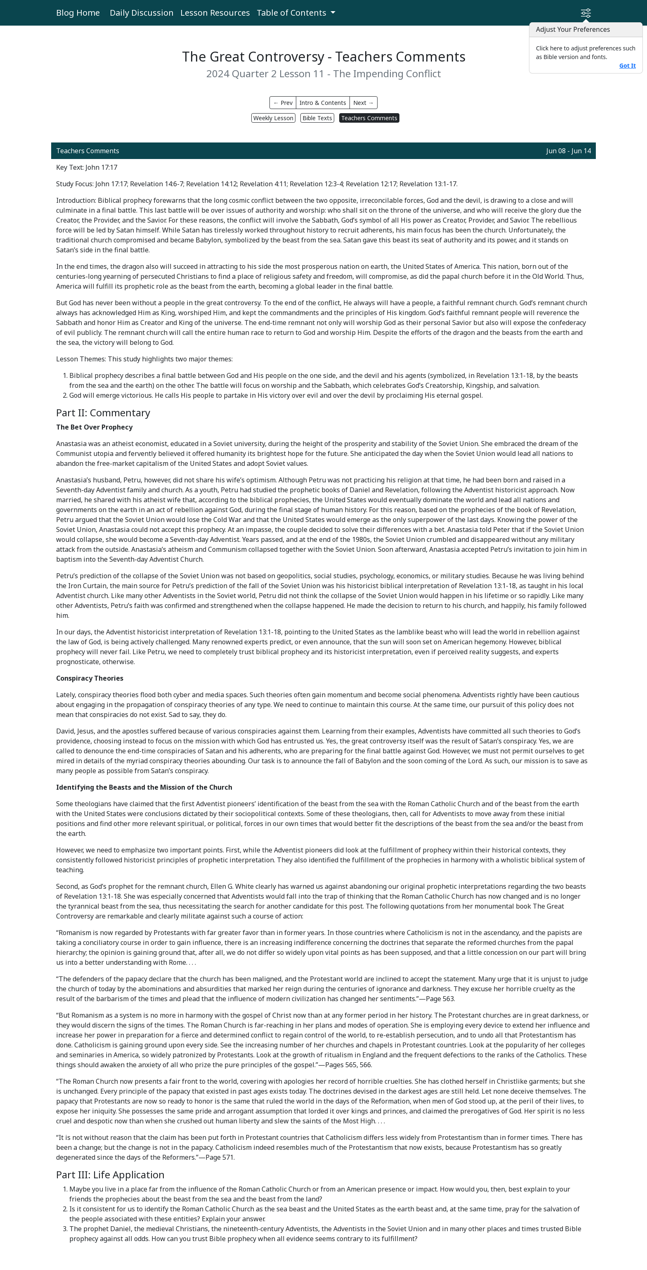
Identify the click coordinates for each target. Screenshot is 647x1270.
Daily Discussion (142, 12)
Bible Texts (317, 118)
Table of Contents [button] (292, 12)
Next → (363, 103)
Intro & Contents (323, 103)
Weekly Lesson (273, 118)
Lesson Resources (215, 12)
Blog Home (78, 12)
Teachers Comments (369, 118)
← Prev (283, 103)
